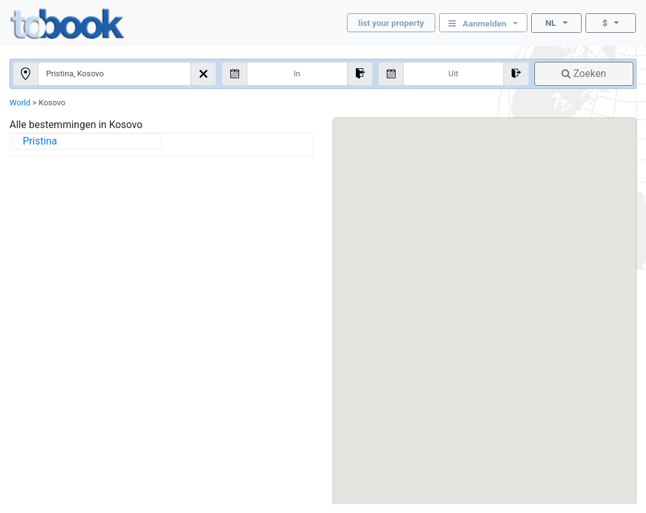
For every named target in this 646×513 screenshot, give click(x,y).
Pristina (40, 141)
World (19, 102)
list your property (391, 23)
